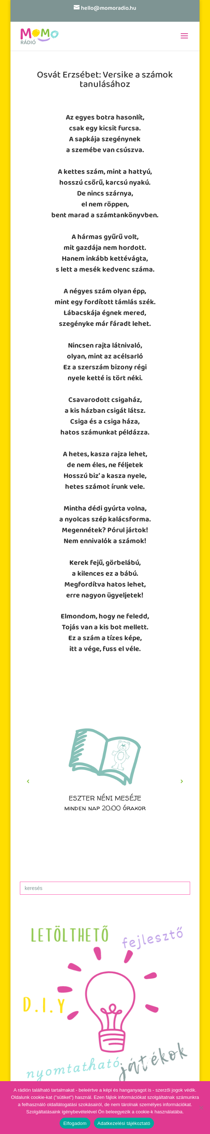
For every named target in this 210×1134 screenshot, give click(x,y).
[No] (201, 1107)
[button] (105, 781)
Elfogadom (74, 1123)
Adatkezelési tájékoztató (124, 1123)
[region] (105, 781)
